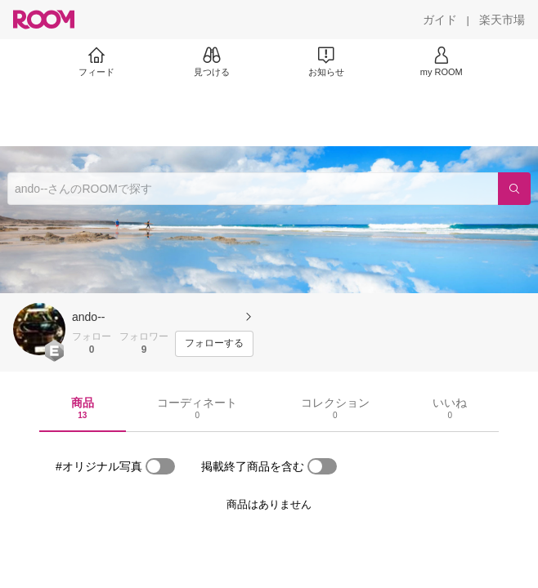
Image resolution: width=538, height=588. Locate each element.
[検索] (514, 188)
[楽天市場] (502, 19)
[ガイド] (440, 19)
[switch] (160, 466)
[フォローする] (214, 344)
